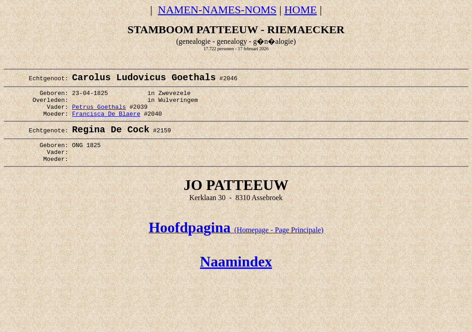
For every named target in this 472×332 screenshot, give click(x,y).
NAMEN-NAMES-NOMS (217, 10)
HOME (300, 10)
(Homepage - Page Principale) (235, 246)
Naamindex (236, 277)
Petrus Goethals (99, 114)
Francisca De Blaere (106, 122)
